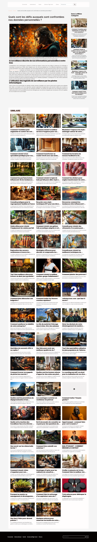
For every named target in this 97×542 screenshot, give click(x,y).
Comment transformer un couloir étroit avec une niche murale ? (47, 155)
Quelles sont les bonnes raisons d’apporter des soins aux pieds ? (48, 374)
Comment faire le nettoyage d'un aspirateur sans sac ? (46, 495)
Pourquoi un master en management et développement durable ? (22, 496)
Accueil (10, 10)
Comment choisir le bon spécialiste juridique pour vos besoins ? (79, 93)
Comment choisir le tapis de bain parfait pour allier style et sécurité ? (47, 180)
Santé (40, 4)
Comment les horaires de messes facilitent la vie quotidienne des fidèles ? (71, 155)
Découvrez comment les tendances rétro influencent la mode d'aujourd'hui (73, 204)
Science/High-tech (48, 4)
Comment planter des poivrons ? (74, 274)
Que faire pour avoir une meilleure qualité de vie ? (45, 349)
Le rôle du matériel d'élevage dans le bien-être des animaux (47, 325)
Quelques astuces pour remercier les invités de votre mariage (47, 520)
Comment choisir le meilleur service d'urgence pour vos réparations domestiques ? (79, 51)
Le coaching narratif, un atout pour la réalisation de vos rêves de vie (74, 374)
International (33, 4)
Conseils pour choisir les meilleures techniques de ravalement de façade (71, 252)
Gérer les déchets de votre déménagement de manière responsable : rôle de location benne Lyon (73, 327)
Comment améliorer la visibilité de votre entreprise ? (22, 325)
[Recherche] (66, 4)
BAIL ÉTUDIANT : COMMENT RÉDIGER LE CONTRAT (72, 447)
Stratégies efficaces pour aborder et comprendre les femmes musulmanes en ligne (47, 252)
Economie (24, 4)
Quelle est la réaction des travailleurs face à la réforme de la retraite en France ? (22, 424)
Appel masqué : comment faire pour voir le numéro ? (73, 423)
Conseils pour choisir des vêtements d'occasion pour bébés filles (72, 228)
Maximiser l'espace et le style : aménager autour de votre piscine (79, 72)
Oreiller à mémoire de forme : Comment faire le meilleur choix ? (74, 472)
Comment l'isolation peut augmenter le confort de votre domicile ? (79, 30)
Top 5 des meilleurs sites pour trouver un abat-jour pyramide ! (22, 275)
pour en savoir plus (14, 70)
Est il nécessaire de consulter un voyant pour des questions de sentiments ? (48, 424)
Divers (57, 4)
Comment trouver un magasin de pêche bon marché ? (21, 373)
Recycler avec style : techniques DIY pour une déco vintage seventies (47, 204)
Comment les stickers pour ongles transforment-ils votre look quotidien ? (73, 180)
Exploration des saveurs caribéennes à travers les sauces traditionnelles (20, 252)
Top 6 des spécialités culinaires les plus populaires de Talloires (74, 349)
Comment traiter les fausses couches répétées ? (47, 299)
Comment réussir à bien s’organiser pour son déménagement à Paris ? (19, 472)
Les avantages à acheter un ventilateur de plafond (46, 399)
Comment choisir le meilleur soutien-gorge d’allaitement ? (47, 275)
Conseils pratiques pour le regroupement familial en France (22, 203)
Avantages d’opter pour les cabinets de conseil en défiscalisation (46, 472)
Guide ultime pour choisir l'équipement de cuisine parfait (22, 227)
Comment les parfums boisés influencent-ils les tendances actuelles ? (21, 180)
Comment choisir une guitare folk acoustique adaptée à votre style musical (48, 228)
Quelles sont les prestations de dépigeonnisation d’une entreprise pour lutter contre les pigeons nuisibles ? (22, 400)
